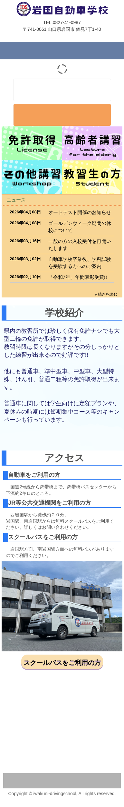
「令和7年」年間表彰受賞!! (77, 277)
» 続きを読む (106, 294)
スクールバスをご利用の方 (62, 662)
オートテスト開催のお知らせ (79, 212)
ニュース (16, 199)
